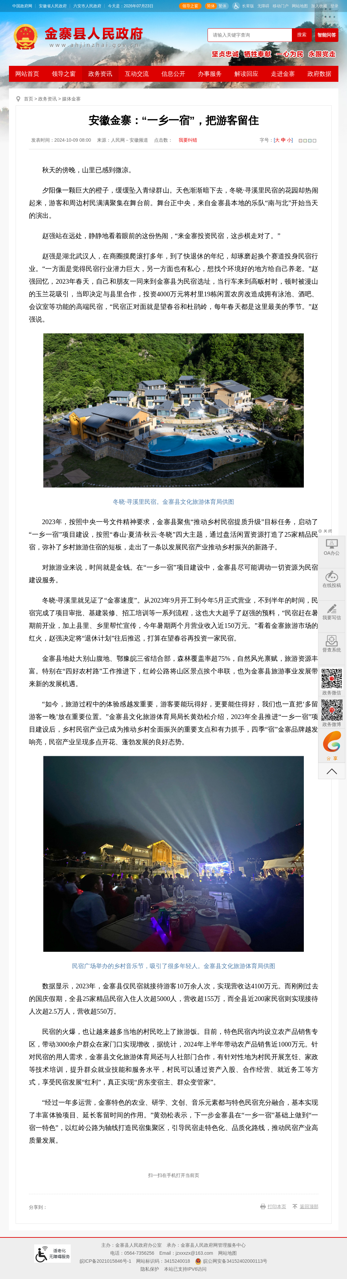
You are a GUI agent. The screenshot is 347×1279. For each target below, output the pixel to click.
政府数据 (319, 74)
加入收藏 (319, 6)
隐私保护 (149, 1269)
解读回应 (246, 74)
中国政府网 (22, 6)
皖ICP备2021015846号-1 (105, 1261)
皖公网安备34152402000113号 (235, 1261)
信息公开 (173, 74)
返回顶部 (309, 1206)
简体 (211, 6)
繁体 (222, 6)
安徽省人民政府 (53, 6)
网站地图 (300, 6)
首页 (28, 98)
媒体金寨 (71, 98)
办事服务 (210, 74)
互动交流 (137, 74)
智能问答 (326, 35)
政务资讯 (100, 74)
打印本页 (277, 1206)
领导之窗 (190, 6)
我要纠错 (188, 140)
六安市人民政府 (87, 6)
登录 (334, 6)
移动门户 (281, 6)
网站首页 (27, 74)
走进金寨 (283, 74)
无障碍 (263, 6)
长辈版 (248, 6)
